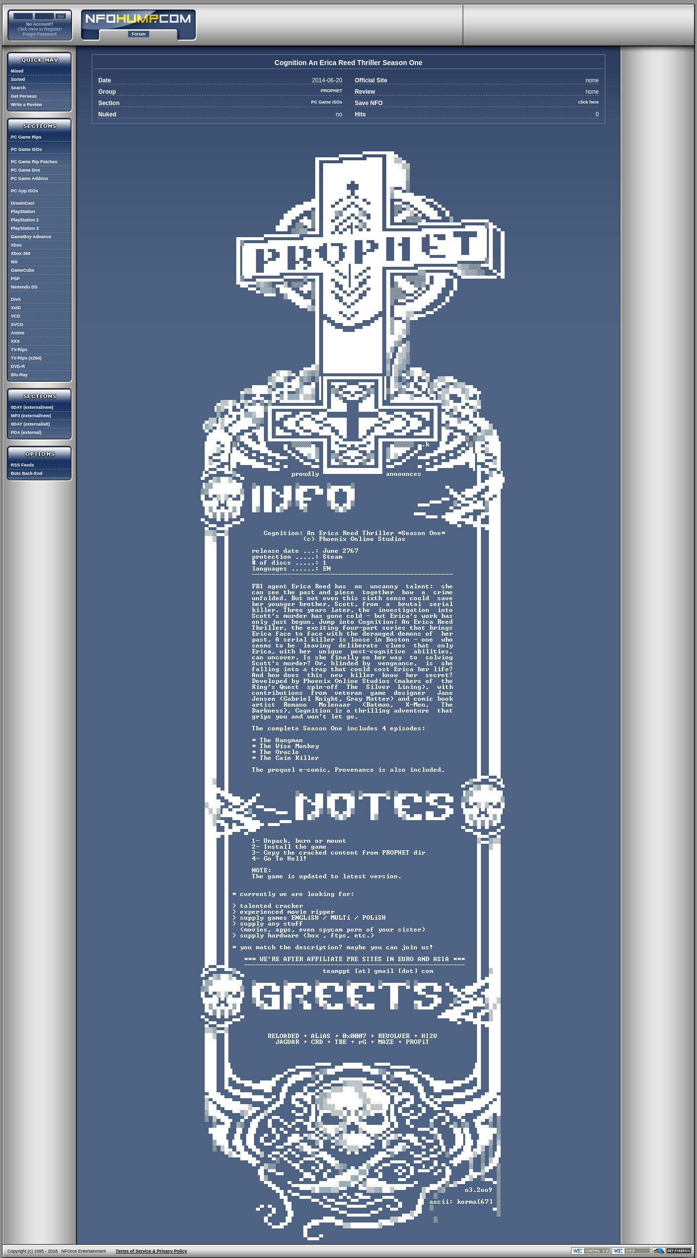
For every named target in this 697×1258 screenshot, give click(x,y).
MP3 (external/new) (31, 415)
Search (18, 87)
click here (588, 102)
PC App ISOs (24, 190)
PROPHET (331, 90)
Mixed (17, 71)
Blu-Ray (19, 374)
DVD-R (18, 366)
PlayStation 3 (25, 228)
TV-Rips (19, 349)
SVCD (17, 324)
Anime (18, 332)
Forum (139, 34)
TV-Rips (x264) (26, 358)
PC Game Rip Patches (34, 161)
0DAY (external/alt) (30, 424)
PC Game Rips (26, 137)
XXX (15, 341)
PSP (15, 278)
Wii (14, 261)
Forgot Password (39, 34)
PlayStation (23, 211)
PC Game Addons (29, 178)
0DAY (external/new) (32, 407)
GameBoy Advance (31, 236)
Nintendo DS (24, 287)
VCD (15, 316)
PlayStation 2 (25, 219)
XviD (16, 307)
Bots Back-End (26, 473)
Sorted (18, 79)
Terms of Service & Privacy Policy (151, 1251)
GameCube (23, 270)
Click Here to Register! (39, 29)
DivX (16, 299)
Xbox (16, 245)
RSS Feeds (22, 465)
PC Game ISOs (26, 149)
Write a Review (26, 104)
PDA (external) (26, 432)
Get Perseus (24, 96)
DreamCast (23, 203)
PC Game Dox (25, 170)
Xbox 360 (21, 253)
